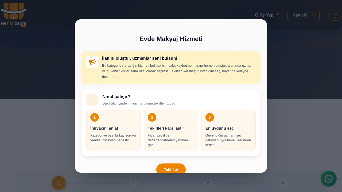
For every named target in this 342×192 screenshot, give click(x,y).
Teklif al (171, 169)
